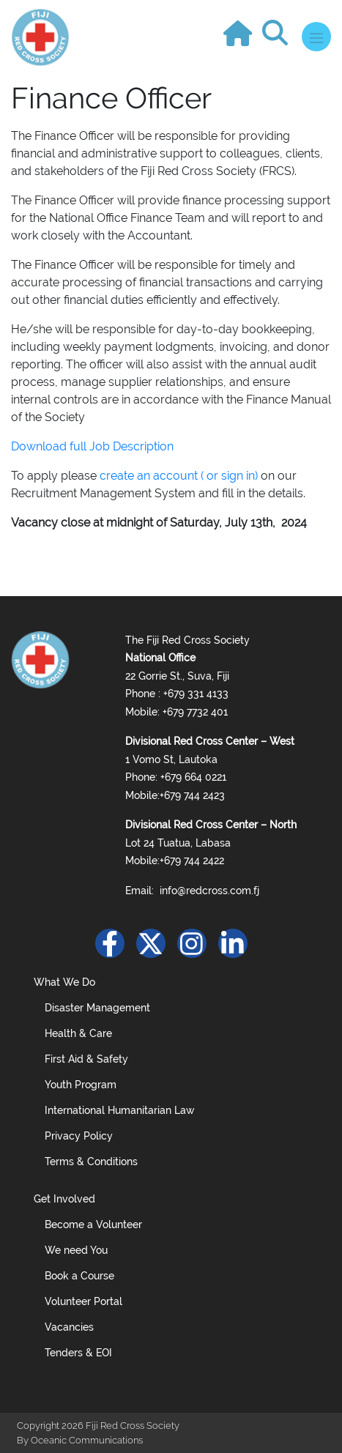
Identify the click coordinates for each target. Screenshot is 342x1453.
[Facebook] (109, 943)
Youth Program (80, 1084)
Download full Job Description (92, 446)
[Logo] (40, 36)
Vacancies (69, 1327)
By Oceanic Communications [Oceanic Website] (80, 1440)
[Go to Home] (241, 28)
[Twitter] (151, 943)
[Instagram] (192, 943)
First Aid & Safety (86, 1059)
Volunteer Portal (83, 1301)
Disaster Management (97, 1008)
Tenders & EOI (78, 1353)
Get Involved (64, 1199)
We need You (76, 1250)
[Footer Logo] (40, 658)
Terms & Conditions (91, 1161)
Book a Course (79, 1276)
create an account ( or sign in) (179, 476)
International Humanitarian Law (120, 1110)
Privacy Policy (79, 1136)
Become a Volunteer (93, 1224)
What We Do (64, 982)
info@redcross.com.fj (209, 890)
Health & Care (78, 1033)
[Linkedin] (233, 943)
